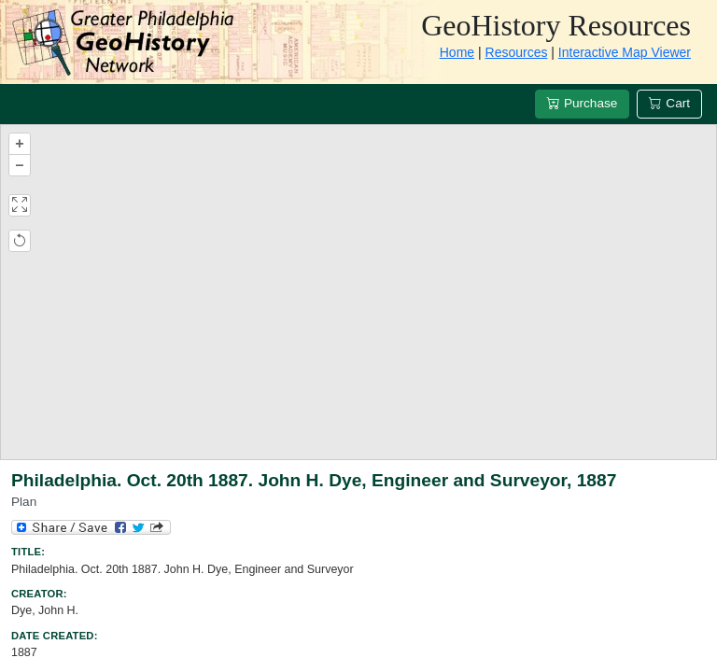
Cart (669, 103)
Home (457, 52)
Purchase (582, 103)
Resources (516, 52)
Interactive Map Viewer (624, 52)
